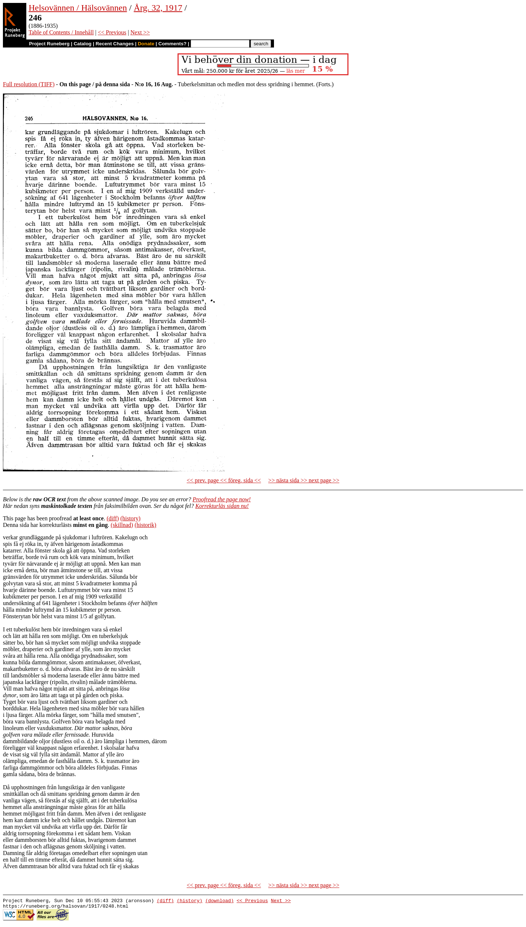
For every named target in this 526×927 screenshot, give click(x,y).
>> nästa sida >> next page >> (303, 480)
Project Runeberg (49, 43)
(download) (219, 901)
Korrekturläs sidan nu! (222, 506)
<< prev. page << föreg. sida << (224, 480)
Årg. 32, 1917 (158, 7)
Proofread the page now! (222, 499)
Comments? (173, 43)
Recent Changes (115, 43)
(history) (130, 518)
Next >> (140, 32)
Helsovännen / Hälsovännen (77, 7)
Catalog (83, 43)
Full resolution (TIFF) (28, 84)
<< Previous (112, 32)
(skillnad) (122, 525)
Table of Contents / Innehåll (61, 32)
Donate (146, 43)
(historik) (145, 525)
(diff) (113, 518)
